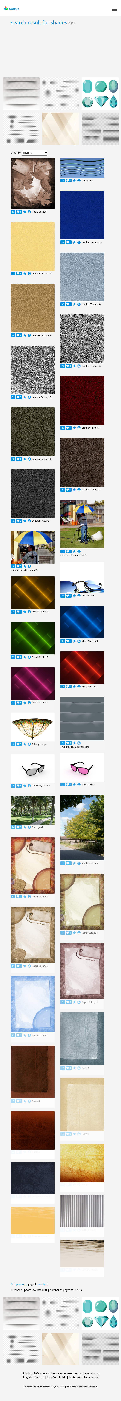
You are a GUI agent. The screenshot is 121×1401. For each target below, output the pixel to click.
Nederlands (91, 1377)
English (27, 1377)
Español (51, 1377)
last (45, 1284)
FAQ (36, 1373)
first (13, 1284)
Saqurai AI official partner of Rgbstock (79, 1386)
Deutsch (39, 1377)
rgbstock (11, 9)
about (94, 1373)
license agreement (62, 1373)
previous (21, 1284)
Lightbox (27, 1373)
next (40, 1284)
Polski (62, 1377)
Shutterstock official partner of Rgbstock (43, 1386)
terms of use (81, 1373)
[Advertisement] (60, 51)
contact (44, 1373)
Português (75, 1377)
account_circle (29, 212)
